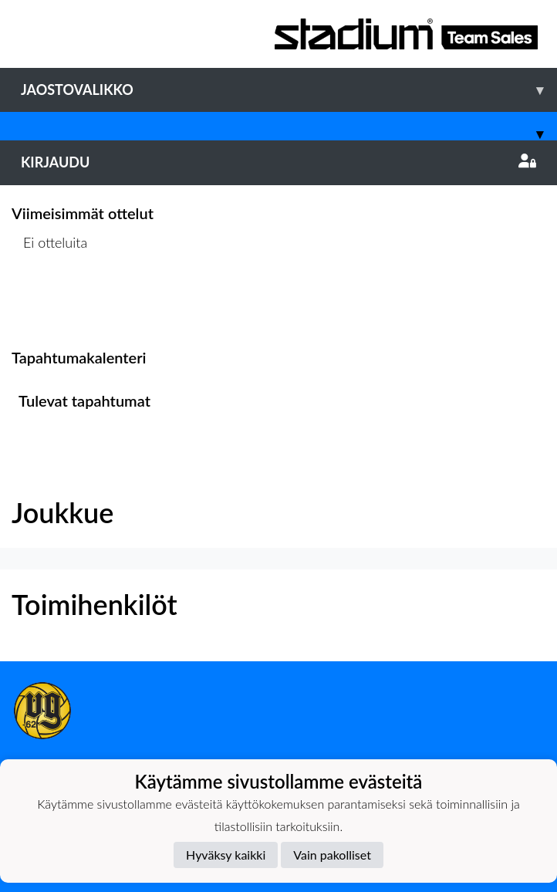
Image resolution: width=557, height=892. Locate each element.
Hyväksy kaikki (225, 854)
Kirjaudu (278, 162)
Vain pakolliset (332, 854)
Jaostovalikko (289, 90)
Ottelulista (50, 302)
